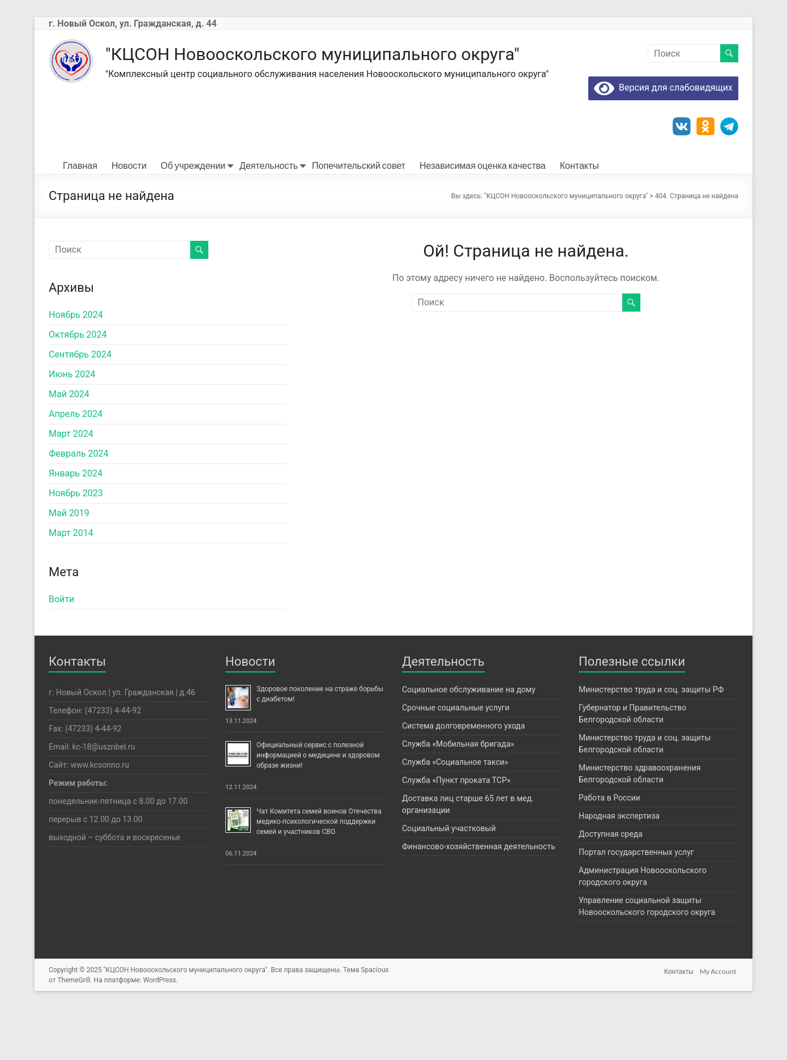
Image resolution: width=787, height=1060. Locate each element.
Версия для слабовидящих (663, 139)
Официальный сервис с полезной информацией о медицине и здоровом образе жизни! (318, 807)
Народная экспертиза (619, 867)
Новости (129, 217)
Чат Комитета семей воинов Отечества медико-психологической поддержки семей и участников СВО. (319, 873)
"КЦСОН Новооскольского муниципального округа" (351, 54)
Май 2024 (69, 446)
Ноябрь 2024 (76, 366)
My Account (720, 1022)
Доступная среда (611, 886)
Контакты (579, 217)
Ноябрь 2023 (76, 545)
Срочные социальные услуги (456, 759)
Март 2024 (71, 485)
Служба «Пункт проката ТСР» (456, 832)
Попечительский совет (358, 217)
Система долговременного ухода (463, 777)
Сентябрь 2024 (80, 406)
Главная (80, 217)
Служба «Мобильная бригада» (458, 796)
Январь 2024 (75, 525)
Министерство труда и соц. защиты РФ (651, 741)
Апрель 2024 (75, 466)
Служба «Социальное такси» (455, 814)
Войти (61, 651)
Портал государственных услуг (636, 904)
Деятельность (268, 217)
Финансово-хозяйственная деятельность (478, 898)
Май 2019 (69, 565)
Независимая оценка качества (483, 217)
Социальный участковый (449, 880)
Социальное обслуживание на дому (469, 741)
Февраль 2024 (79, 505)
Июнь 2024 (72, 426)
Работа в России (609, 849)
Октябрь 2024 (77, 386)
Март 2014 (71, 585)
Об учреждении (193, 217)
